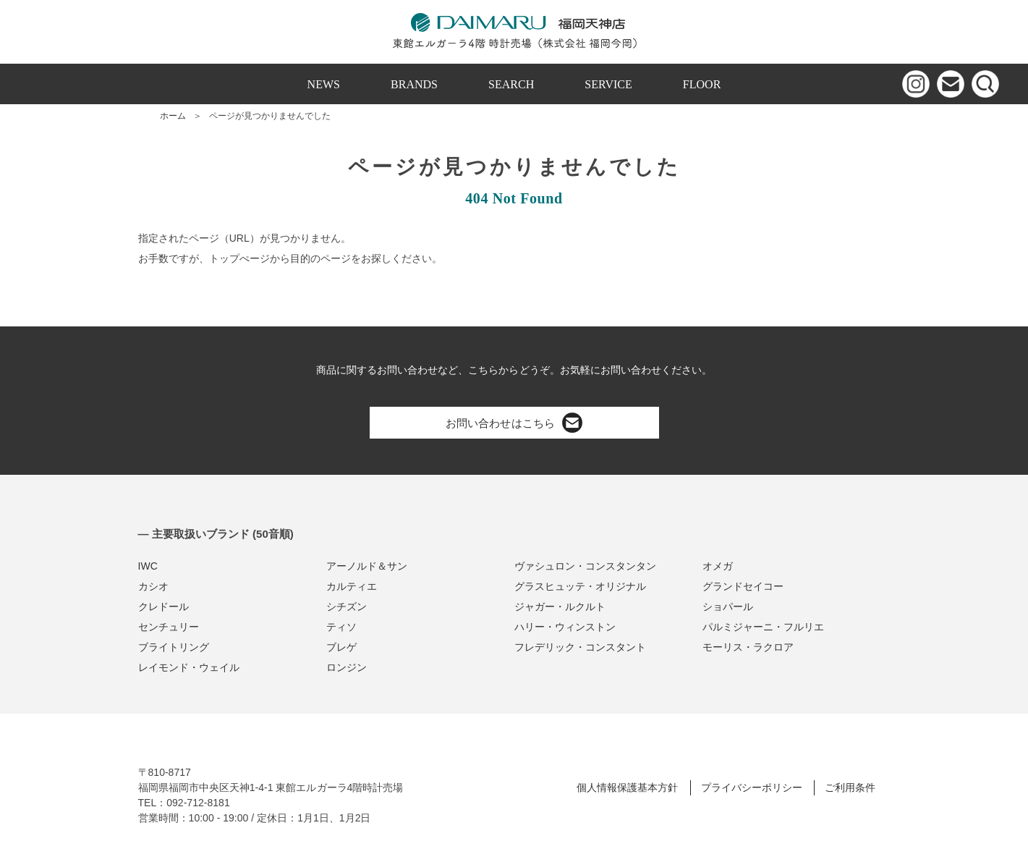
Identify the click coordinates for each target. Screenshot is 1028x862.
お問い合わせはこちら (514, 423)
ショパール (727, 606)
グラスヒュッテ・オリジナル (580, 586)
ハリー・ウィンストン (565, 627)
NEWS (323, 84)
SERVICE (608, 84)
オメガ (717, 566)
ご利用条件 (850, 787)
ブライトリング (173, 647)
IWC (148, 566)
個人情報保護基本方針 (627, 787)
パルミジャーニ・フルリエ (763, 627)
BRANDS (414, 84)
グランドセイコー (742, 586)
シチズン (346, 606)
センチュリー (168, 627)
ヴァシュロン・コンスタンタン (585, 566)
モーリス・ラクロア (748, 647)
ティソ (341, 627)
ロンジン (346, 667)
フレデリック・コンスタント (580, 647)
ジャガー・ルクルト (560, 606)
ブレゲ (341, 647)
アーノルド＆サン (366, 566)
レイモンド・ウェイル (188, 667)
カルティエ (351, 586)
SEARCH (511, 84)
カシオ (153, 586)
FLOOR (702, 84)
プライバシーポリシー (751, 787)
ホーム (173, 116)
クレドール (163, 606)
